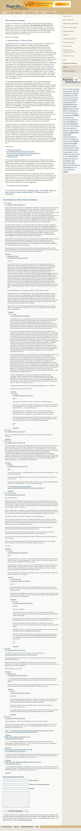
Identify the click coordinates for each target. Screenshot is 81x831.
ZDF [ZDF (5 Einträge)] (76, 167)
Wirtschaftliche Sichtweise (70, 23)
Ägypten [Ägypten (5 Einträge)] (65, 169)
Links (64, 59)
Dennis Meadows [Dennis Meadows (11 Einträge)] (72, 100)
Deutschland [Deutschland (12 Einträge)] (66, 102)
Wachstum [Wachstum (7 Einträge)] (66, 165)
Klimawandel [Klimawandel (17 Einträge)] (73, 124)
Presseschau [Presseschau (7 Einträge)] (66, 139)
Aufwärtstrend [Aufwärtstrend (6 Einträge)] (76, 89)
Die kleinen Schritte (33, 190)
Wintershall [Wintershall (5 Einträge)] (71, 165)
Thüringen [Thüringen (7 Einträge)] (74, 154)
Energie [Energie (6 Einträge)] (75, 104)
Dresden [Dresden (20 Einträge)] (73, 102)
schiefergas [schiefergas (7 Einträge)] (74, 145)
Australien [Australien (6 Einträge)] (65, 91)
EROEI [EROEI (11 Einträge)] (65, 110)
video (47, 192)
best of (40, 13)
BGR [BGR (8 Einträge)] (77, 91)
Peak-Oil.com (67, 16)
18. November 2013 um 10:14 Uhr (15, 751)
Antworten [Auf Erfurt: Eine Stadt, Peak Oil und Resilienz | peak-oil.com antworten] (8, 773)
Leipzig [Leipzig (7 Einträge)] (68, 126)
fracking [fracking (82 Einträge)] (76, 115)
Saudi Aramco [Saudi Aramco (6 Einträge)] (66, 145)
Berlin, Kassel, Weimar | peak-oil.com (16, 737)
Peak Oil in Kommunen (70, 27)
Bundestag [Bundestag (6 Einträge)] (76, 93)
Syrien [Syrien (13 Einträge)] (75, 152)
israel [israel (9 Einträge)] (67, 124)
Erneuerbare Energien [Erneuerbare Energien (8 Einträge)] (73, 108)
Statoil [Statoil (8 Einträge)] (73, 148)
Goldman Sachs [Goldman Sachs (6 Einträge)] (70, 117)
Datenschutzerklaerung (25, 823)
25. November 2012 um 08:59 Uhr (15, 718)
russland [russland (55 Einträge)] (75, 141)
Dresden (45, 190)
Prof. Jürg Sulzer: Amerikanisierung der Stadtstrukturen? (23, 153)
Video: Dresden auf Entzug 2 (15, 20)
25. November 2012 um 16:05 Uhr (20, 693)
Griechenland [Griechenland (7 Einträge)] (66, 119)
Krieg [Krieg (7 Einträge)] (64, 126)
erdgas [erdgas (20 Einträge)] (74, 106)
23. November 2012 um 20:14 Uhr (18, 466)
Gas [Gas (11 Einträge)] (64, 117)
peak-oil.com (21, 5)
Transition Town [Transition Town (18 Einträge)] (73, 156)
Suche (65, 67)
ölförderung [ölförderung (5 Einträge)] (72, 169)
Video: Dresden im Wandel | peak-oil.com (17, 749)
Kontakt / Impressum (69, 71)
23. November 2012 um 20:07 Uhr (23, 395)
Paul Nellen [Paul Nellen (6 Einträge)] (76, 130)
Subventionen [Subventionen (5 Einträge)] (69, 152)
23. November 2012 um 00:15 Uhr (15, 431)
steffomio (10, 673)
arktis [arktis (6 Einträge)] (64, 89)
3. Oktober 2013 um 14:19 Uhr (14, 738)
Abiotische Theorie (68, 42)
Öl (34, 192)
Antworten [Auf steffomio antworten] (11, 689)
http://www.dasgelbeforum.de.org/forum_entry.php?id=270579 (21, 654)
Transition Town (40, 192)
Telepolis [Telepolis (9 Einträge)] (65, 154)
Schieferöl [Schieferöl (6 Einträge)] (65, 147)
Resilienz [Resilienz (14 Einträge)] (73, 139)
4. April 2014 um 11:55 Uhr (13, 764)
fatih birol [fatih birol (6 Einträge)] (69, 113)
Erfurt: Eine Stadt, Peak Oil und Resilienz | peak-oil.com (21, 762)
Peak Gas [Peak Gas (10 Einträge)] (66, 132)
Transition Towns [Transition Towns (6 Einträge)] (67, 158)
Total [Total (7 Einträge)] (66, 156)
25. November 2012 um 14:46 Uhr (18, 675)
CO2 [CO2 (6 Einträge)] (72, 97)
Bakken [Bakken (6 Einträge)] (70, 91)
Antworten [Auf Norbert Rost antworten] (11, 312)
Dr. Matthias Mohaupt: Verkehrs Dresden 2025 (20, 151)
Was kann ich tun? (68, 56)
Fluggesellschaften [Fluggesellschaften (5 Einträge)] (67, 115)
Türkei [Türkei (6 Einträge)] (73, 158)
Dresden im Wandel (16, 192)
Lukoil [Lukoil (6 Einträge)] (68, 128)
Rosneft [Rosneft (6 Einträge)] (70, 141)
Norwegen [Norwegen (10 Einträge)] (66, 130)
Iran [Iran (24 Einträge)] (64, 124)
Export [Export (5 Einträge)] (76, 110)
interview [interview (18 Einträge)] (72, 121)
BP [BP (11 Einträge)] (69, 93)
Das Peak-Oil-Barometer (15, 13)
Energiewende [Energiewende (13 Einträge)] (67, 106)
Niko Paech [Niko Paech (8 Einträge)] (73, 128)
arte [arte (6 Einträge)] (67, 89)
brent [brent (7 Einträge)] (71, 93)
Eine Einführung (30, 13)
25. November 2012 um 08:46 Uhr (15, 650)
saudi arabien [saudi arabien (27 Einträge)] (73, 143)
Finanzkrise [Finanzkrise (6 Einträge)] (75, 113)
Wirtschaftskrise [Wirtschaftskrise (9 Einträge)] (67, 167)
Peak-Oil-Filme (67, 46)
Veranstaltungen (49, 13)
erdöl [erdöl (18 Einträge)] (64, 108)
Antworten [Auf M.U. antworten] (8, 254)
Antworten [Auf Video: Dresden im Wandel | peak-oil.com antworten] (8, 760)
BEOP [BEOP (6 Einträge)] (74, 91)
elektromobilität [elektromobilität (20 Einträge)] (68, 104)
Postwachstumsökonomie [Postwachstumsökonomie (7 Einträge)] (69, 136)
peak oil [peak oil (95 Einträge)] (72, 132)
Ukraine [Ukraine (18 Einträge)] (68, 161)
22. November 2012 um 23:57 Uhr (15, 205)
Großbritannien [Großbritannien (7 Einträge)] (74, 119)
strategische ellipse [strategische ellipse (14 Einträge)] (73, 150)
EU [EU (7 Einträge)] (68, 110)
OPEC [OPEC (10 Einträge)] (71, 130)
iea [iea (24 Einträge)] (68, 121)
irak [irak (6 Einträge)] (76, 121)
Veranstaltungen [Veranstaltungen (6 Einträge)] (67, 163)
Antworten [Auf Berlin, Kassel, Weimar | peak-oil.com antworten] (8, 748)
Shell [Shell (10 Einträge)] (69, 148)
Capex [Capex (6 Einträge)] (72, 95)
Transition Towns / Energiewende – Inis (69, 51)
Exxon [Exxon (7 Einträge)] (64, 113)
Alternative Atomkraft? (69, 38)
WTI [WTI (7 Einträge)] (73, 167)
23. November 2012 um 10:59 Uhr (15, 443)
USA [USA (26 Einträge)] (73, 161)
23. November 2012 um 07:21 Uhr (18, 258)
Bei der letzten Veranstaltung (44, 273)
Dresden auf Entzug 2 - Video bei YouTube (19, 40)
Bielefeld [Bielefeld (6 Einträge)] (65, 93)
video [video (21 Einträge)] (73, 163)
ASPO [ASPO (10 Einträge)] (70, 89)
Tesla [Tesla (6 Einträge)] (69, 154)
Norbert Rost (11, 256)
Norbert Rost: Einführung (14, 150)
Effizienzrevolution (68, 31)
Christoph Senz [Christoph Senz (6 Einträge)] (67, 97)
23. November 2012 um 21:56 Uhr (20, 581)
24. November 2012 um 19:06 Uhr (23, 603)
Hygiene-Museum (27, 192)
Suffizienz (66, 35)
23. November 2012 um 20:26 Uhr (18, 552)
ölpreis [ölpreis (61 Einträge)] (65, 172)
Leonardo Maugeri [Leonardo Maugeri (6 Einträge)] (75, 126)
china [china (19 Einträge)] (76, 95)
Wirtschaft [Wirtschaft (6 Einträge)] (77, 165)
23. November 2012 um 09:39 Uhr (20, 316)
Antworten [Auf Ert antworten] (16, 428)
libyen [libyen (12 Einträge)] (65, 128)
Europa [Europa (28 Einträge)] (72, 110)
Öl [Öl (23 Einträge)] (68, 169)
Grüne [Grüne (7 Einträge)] (64, 121)
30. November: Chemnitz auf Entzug (18, 185)
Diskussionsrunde (12, 156)
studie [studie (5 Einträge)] (64, 152)
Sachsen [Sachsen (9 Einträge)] (65, 143)
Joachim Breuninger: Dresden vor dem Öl (19, 155)
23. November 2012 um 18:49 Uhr (15, 495)
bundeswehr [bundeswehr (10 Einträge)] (66, 95)
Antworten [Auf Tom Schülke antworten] (8, 549)
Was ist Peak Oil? (68, 20)
